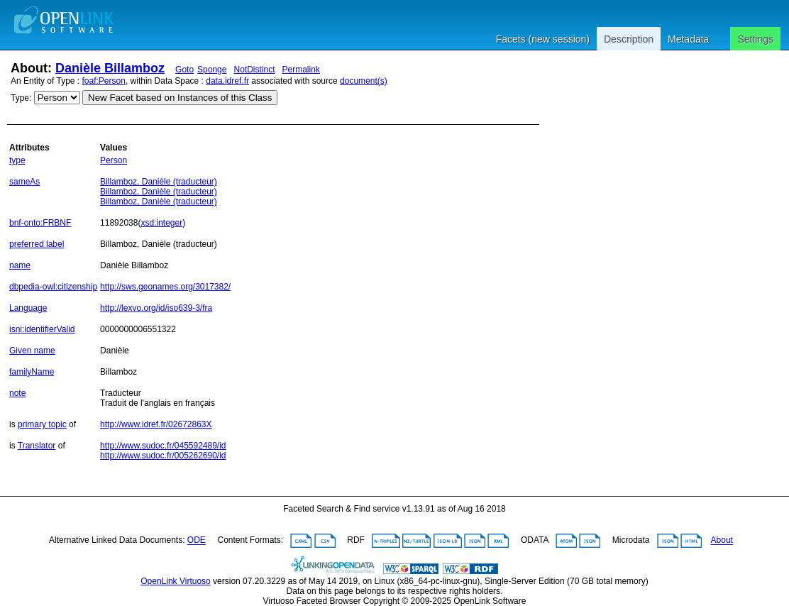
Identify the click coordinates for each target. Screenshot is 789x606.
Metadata (688, 39)
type (17, 160)
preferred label (36, 244)
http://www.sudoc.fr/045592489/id (163, 446)
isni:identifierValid (42, 329)
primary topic (42, 424)
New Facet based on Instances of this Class (180, 97)
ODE (196, 541)
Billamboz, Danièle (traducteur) (158, 182)
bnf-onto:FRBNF (40, 223)
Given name (32, 351)
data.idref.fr (227, 81)
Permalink (301, 70)
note (17, 393)
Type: (21, 98)
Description (628, 39)
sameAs (24, 182)
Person (113, 160)
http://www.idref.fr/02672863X (155, 424)
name (20, 265)
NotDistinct (254, 70)
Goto (184, 70)
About (722, 541)
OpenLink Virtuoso (175, 581)
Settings (755, 39)
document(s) (363, 81)
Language (28, 308)
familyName (31, 372)
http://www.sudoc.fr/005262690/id (163, 456)
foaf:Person (104, 81)
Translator (37, 446)
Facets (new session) (543, 39)
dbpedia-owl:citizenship (53, 287)
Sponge (211, 70)
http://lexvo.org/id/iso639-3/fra (156, 308)
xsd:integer (161, 223)
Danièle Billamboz (110, 68)
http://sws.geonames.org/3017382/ (165, 287)
